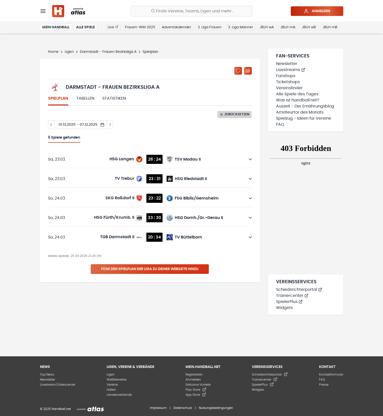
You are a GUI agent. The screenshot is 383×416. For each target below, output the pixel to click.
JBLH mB (330, 27)
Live (113, 27)
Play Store (196, 389)
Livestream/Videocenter (57, 384)
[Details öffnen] (250, 159)
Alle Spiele (85, 27)
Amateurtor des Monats (300, 112)
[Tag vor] (110, 124)
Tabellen (85, 98)
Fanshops (285, 76)
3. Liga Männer (240, 27)
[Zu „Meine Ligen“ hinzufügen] (238, 71)
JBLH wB (309, 27)
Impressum (158, 407)
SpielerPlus (289, 302)
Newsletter (286, 64)
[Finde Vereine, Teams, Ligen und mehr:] (191, 11)
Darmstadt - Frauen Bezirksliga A (108, 52)
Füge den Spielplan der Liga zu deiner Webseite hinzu (149, 269)
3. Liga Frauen (209, 27)
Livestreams (290, 70)
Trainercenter (292, 296)
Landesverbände (119, 394)
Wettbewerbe (116, 379)
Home (53, 52)
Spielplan (58, 98)
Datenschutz (182, 407)
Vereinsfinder (289, 88)
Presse (323, 384)
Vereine (112, 384)
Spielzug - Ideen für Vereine (303, 118)
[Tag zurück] (51, 124)
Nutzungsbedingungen (216, 407)
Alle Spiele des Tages (297, 94)
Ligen (69, 52)
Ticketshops (288, 82)
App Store (196, 394)
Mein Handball (56, 27)
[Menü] (43, 11)
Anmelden (317, 11)
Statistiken (114, 98)
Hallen (111, 389)
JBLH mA (287, 27)
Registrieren (194, 374)
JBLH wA (267, 27)
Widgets (284, 308)
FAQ (280, 124)
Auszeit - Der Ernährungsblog (305, 106)
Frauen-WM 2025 (140, 27)
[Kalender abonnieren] (248, 71)
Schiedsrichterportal (299, 290)
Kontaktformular (331, 374)
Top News (47, 374)
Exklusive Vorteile (198, 384)
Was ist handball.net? (297, 100)
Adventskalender (176, 27)
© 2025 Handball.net (55, 408)
